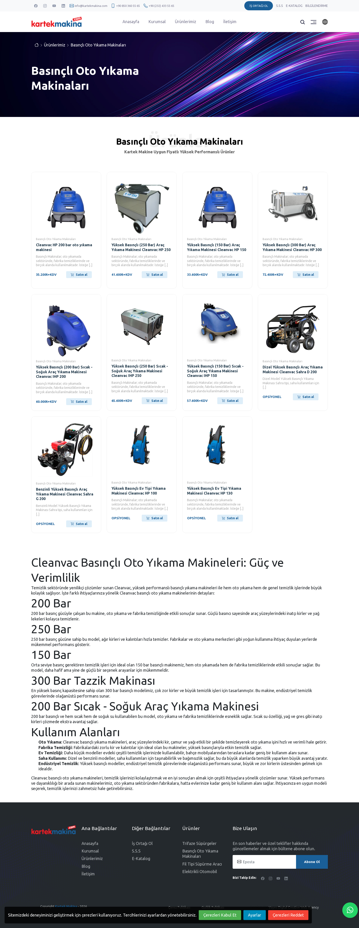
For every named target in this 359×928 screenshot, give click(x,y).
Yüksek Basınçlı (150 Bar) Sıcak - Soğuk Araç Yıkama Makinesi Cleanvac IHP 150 (215, 371)
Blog (209, 21)
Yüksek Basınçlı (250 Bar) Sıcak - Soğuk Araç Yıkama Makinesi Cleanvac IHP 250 (140, 371)
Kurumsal (157, 21)
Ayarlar (254, 915)
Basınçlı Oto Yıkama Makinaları (98, 45)
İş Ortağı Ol (142, 843)
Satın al (79, 274)
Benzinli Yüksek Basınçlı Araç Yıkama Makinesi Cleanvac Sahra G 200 (64, 494)
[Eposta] (280, 862)
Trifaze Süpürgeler (199, 843)
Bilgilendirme (316, 6)
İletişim (230, 21)
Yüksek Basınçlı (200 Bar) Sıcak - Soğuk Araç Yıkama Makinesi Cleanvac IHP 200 (64, 372)
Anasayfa (130, 21)
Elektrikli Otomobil (199, 871)
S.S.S (280, 6)
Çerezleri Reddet (288, 915)
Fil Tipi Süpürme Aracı (202, 864)
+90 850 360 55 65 (128, 5)
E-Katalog (294, 6)
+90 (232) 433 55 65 (161, 5)
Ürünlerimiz (185, 21)
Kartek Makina (66, 906)
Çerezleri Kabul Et (220, 915)
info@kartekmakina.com (91, 5)
